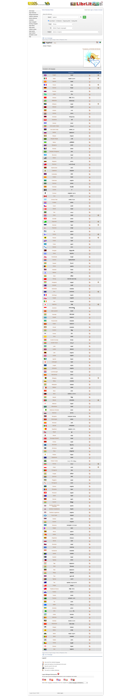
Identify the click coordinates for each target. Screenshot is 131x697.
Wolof (54, 636)
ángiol (71, 403)
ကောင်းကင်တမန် (72, 164)
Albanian (54, 107)
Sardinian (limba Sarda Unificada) (54, 506)
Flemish (54, 237)
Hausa (54, 266)
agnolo (73, 78)
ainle (72, 390)
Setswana (54, 525)
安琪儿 (73, 97)
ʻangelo (71, 585)
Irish (54, 301)
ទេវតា (72, 174)
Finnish (54, 234)
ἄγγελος (72, 444)
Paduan (54, 454)
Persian (54, 463)
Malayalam (54, 384)
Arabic (54, 94)
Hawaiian (54, 269)
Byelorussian (54, 167)
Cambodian (54, 174)
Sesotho (54, 521)
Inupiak (54, 298)
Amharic (54, 110)
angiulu (72, 180)
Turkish (54, 595)
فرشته (71, 212)
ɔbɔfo (71, 601)
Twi (54, 601)
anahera (70, 393)
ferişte (73, 199)
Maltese (54, 387)
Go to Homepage (48, 38)
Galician (54, 247)
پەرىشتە (71, 604)
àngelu (71, 509)
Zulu (54, 649)
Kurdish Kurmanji (54, 340)
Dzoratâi (54, 218)
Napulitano (54, 429)
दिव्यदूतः (71, 502)
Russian (54, 91)
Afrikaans (54, 104)
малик (71, 183)
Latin (54, 352)
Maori (54, 393)
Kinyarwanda (54, 320)
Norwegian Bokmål (54, 438)
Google (50, 39)
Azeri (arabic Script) (54, 126)
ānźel (72, 410)
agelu (71, 499)
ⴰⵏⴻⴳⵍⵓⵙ (71, 142)
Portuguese (54, 470)
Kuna (54, 336)
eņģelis (71, 355)
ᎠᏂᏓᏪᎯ (71, 186)
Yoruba (54, 642)
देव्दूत (72, 330)
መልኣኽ (71, 579)
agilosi (71, 231)
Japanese (54, 304)
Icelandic (54, 285)
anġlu (71, 387)
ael (71, 157)
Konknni (54, 330)
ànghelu (72, 512)
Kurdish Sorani (54, 342)
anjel (72, 540)
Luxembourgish (54, 371)
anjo (72, 151)
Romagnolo (54, 482)
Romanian (54, 489)
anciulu (72, 534)
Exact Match (51, 21)
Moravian (54, 422)
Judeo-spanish (54, 311)
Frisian (54, 240)
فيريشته (71, 126)
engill (71, 285)
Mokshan (54, 412)
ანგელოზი (71, 250)
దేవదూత (72, 572)
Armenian (54, 116)
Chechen (54, 183)
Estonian (54, 225)
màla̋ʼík (71, 266)
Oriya (54, 451)
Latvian (54, 355)
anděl (71, 206)
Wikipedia (62, 39)
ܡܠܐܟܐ (71, 113)
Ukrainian (54, 608)
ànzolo (73, 620)
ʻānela (71, 269)
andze (71, 218)
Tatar (54, 569)
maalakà (72, 636)
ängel (71, 557)
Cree (54, 196)
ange (72, 85)
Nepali (54, 432)
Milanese (54, 403)
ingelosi (72, 649)
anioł (72, 467)
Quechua (54, 476)
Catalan (54, 177)
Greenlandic (54, 256)
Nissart (54, 435)
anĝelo (71, 221)
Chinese (54, 97)
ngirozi (71, 531)
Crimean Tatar (54, 199)
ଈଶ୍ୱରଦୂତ (72, 451)
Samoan (54, 499)
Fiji (54, 231)
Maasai (54, 400)
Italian (54, 78)
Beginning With (66, 21)
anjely (71, 378)
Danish (54, 208)
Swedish (54, 557)
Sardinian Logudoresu (54, 512)
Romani (54, 486)
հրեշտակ (71, 116)
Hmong (54, 278)
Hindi (54, 276)
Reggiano (54, 480)
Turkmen (54, 598)
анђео (71, 518)
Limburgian (54, 361)
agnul (71, 244)
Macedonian (54, 374)
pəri (73, 129)
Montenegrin (54, 419)
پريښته (74, 461)
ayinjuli (68, 582)
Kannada (54, 314)
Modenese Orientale (54, 410)
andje (71, 630)
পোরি (72, 139)
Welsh (54, 633)
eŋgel (71, 495)
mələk (70, 129)
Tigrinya (54, 579)
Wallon (54, 630)
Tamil (54, 566)
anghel (71, 492)
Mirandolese (54, 406)
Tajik (54, 563)
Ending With (73, 21)
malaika (72, 553)
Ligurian (54, 359)
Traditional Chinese (54, 588)
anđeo (71, 148)
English (54, 75)
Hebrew (54, 272)
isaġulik (72, 298)
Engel (71, 87)
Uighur (54, 604)
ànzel (72, 482)
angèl (71, 441)
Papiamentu (54, 457)
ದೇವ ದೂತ (72, 314)
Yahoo (57, 39)
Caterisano (54, 180)
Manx (54, 390)
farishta (72, 614)
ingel (72, 225)
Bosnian (54, 148)
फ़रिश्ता (71, 276)
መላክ (72, 110)
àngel (71, 177)
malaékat (72, 550)
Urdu (54, 611)
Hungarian (54, 282)
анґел (71, 608)
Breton (54, 157)
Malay (54, 381)
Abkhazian (54, 100)
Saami (54, 495)
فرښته (68, 461)
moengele (69, 525)
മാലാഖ (71, 384)
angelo (70, 78)
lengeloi (72, 521)
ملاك (72, 94)
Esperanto (54, 221)
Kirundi (54, 327)
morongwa (74, 525)
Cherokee (54, 186)
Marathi (54, 397)
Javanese (54, 308)
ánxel (71, 123)
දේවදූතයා (72, 538)
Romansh (54, 492)
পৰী (72, 119)
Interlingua (54, 295)
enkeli (71, 234)
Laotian (54, 349)
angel (71, 75)
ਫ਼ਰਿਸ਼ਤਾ (71, 473)
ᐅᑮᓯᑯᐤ (71, 196)
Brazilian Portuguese (54, 151)
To (50, 28)
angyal (71, 282)
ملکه (72, 461)
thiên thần (71, 623)
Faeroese (54, 228)
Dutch (54, 215)
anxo (72, 247)
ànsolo (70, 620)
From (50, 24)
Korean (54, 333)
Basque (54, 136)
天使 (70, 97)
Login (91, 9)
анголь (71, 412)
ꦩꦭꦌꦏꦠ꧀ (72, 307)
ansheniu (72, 291)
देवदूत (72, 397)
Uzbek (54, 614)
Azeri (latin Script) (54, 129)
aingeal (71, 301)
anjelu (71, 365)
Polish (54, 467)
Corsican (54, 193)
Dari (54, 212)
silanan (71, 627)
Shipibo (54, 528)
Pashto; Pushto (54, 461)
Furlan (54, 244)
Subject (49, 32)
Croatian (54, 202)
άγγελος (72, 253)
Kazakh (54, 317)
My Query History (49, 9)
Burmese (54, 164)
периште (72, 323)
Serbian (54, 518)
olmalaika (71, 400)
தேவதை (72, 566)
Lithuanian (54, 368)
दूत (71, 432)
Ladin (54, 346)
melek (70, 199)
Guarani (54, 259)
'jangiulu (72, 170)
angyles (73, 633)
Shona (54, 531)
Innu (54, 291)
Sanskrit (54, 502)
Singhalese (54, 538)
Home (43, 9)
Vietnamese (54, 623)
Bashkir (54, 132)
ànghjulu (70, 193)
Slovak (54, 540)
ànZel (71, 145)
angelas (72, 368)
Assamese (54, 119)
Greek (54, 253)
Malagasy (54, 378)
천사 (72, 333)
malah (71, 311)
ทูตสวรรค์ (72, 576)
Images (54, 39)
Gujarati (54, 263)
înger (72, 489)
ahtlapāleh (71, 425)
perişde (70, 598)
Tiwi (54, 582)
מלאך (72, 272)
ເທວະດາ (72, 349)
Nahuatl (54, 425)
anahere (74, 393)
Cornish (54, 189)
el (71, 189)
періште (72, 317)
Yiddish (54, 640)
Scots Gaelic (54, 515)
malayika (72, 320)
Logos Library (45, 39)
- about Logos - (60, 693)
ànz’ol (71, 591)
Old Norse (54, 448)
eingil (71, 228)
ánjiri (72, 528)
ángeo (71, 359)
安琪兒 (73, 588)
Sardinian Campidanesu (54, 509)
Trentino (54, 591)
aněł (72, 422)
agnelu (71, 505)
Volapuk (54, 627)
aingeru (72, 136)
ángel (71, 81)
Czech (54, 206)
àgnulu (74, 193)
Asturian (54, 123)
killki (72, 476)
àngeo (71, 454)
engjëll (71, 107)
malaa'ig (72, 547)
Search (49, 17)
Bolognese (54, 145)
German (54, 87)
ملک (73, 611)
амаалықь (71, 100)
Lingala (54, 365)
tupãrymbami (72, 259)
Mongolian (54, 416)
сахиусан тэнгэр (72, 416)
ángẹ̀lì (71, 643)
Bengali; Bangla (54, 138)
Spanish (54, 81)
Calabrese (54, 170)
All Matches (58, 21)
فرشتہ (70, 611)
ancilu (74, 429)
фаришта (72, 563)
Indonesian (54, 288)
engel (71, 104)
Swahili (54, 553)
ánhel (71, 559)
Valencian (54, 617)
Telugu (54, 572)
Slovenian (54, 544)
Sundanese (54, 550)
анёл (72, 167)
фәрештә (72, 132)
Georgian (54, 250)
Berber (54, 142)
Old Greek (54, 444)
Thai (54, 576)
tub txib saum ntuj (71, 278)
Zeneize (54, 646)
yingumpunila (74, 582)
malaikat (72, 288)
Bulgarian (54, 161)
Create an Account (98, 9)
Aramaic (54, 113)
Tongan (54, 585)
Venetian (54, 620)
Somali (54, 547)
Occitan (54, 441)
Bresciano (54, 155)
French (54, 85)
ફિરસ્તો (71, 263)
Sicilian (54, 534)
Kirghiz (54, 323)
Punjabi (54, 473)
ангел (71, 91)
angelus (72, 352)
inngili (71, 256)
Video (66, 39)
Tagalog (54, 559)
